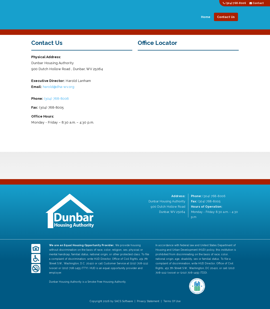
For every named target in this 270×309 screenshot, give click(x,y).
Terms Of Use (171, 301)
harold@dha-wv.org (58, 87)
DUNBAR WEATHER (135, 165)
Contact (256, 3)
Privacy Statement (148, 301)
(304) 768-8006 (234, 3)
